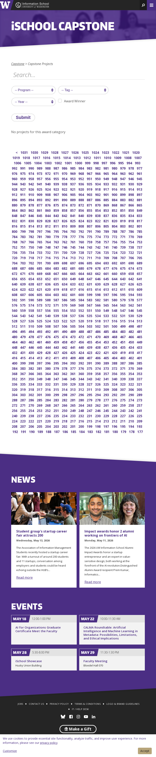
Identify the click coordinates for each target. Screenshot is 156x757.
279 (90, 399)
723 (123, 252)
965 (106, 173)
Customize (10, 751)
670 (31, 273)
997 (104, 162)
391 (90, 363)
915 (123, 189)
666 (65, 273)
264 (81, 405)
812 (48, 226)
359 (90, 373)
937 (73, 183)
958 (31, 178)
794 (65, 231)
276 (115, 399)
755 (123, 241)
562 (131, 305)
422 (98, 352)
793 (73, 231)
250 (65, 410)
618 (65, 289)
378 (65, 368)
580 (115, 299)
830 (31, 220)
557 (40, 310)
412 (48, 357)
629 (106, 284)
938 (65, 183)
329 (73, 384)
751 (23, 247)
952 (81, 178)
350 (31, 378)
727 (90, 252)
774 (98, 236)
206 (31, 426)
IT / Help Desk (80, 709)
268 (48, 405)
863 (23, 210)
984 (81, 168)
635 (56, 284)
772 (115, 236)
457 (73, 341)
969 (73, 173)
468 (115, 336)
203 (56, 426)
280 (81, 399)
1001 (68, 162)
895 (23, 199)
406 (98, 357)
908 (48, 194)
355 (123, 373)
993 (138, 162)
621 (40, 289)
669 (40, 273)
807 (90, 226)
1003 (48, 162)
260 (115, 405)
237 (40, 415)
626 (131, 284)
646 (98, 278)
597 (106, 294)
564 (115, 305)
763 (56, 241)
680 (81, 268)
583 (90, 299)
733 (40, 252)
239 (23, 415)
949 (106, 178)
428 (48, 352)
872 (81, 204)
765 (40, 241)
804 (115, 226)
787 (123, 231)
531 (123, 315)
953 (73, 178)
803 (123, 226)
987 (56, 168)
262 (98, 405)
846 (31, 215)
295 (90, 394)
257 (139, 405)
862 (31, 210)
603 (56, 294)
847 (23, 215)
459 (56, 341)
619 (56, 289)
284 (48, 399)
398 (31, 363)
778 (65, 236)
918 (98, 189)
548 (115, 310)
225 (139, 415)
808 (81, 226)
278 (98, 399)
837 (106, 215)
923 (56, 189)
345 (73, 378)
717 (40, 257)
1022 (116, 152)
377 (73, 368)
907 (56, 194)
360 (81, 373)
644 (115, 278)
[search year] (33, 101)
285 (40, 399)
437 (106, 347)
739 (123, 247)
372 (115, 368)
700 (48, 262)
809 (73, 226)
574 (31, 305)
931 (123, 183)
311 (90, 389)
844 (48, 215)
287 (23, 399)
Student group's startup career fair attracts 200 (41, 533)
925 (40, 189)
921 (73, 189)
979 (123, 168)
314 (65, 389)
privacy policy (48, 743)
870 (98, 204)
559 (23, 310)
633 (73, 284)
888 (81, 199)
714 (65, 257)
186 (65, 431)
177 (140, 431)
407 (90, 357)
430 (31, 352)
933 (106, 183)
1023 (106, 152)
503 (90, 326)
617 (73, 289)
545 (139, 310)
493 (40, 331)
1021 (126, 152)
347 (56, 378)
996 (113, 162)
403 (123, 357)
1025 (85, 152)
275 (123, 399)
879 (23, 204)
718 (31, 257)
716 (48, 257)
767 (23, 241)
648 (81, 278)
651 (56, 278)
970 (65, 173)
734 (31, 252)
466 (131, 336)
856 (81, 210)
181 (107, 431)
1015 (57, 157)
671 (23, 273)
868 (115, 204)
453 (106, 341)
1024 (95, 152)
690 (131, 262)
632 (81, 284)
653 (40, 278)
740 (115, 247)
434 (131, 347)
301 (40, 394)
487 (90, 331)
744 (81, 247)
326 (98, 384)
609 (139, 289)
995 (121, 162)
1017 (36, 157)
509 (40, 326)
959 (23, 178)
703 (23, 262)
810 (65, 226)
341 (106, 378)
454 (98, 341)
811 (56, 226)
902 (98, 194)
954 (65, 178)
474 (65, 336)
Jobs (20, 703)
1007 (138, 157)
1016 (47, 157)
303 (23, 394)
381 (40, 368)
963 (123, 173)
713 (73, 257)
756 (115, 241)
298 (65, 394)
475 (56, 336)
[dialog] (78, 745)
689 (139, 262)
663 (90, 273)
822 (98, 220)
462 (31, 341)
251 (56, 410)
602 (65, 294)
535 (90, 315)
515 (123, 320)
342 (98, 378)
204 (48, 426)
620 (48, 289)
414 (31, 357)
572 (48, 305)
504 (81, 326)
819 (123, 220)
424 (81, 352)
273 (139, 399)
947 (123, 178)
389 (106, 363)
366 (31, 373)
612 (115, 289)
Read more (24, 577)
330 (65, 384)
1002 (58, 162)
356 (115, 373)
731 (56, 252)
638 (31, 284)
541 (40, 315)
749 (40, 247)
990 (31, 168)
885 (106, 199)
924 (48, 189)
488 (81, 331)
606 (31, 294)
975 (23, 173)
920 (81, 189)
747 (56, 247)
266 (65, 405)
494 (31, 331)
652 (48, 278)
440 (81, 347)
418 (131, 352)
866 (131, 204)
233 (73, 415)
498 (131, 326)
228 (115, 415)
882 (131, 199)
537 (73, 315)
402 (131, 357)
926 (31, 189)
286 (31, 399)
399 (23, 363)
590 (31, 299)
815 (23, 226)
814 (31, 226)
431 (23, 352)
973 (40, 173)
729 (73, 252)
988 (48, 168)
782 (31, 236)
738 (131, 247)
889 (73, 199)
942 (31, 183)
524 (48, 320)
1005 (28, 162)
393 (73, 363)
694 (98, 262)
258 (131, 405)
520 (81, 320)
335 (23, 384)
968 (81, 173)
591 (23, 299)
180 (115, 431)
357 (106, 373)
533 (106, 315)
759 (90, 241)
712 (81, 257)
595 (123, 294)
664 (81, 273)
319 (23, 389)
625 (139, 284)
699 (56, 262)
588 (48, 299)
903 (90, 194)
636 (48, 284)
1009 (118, 157)
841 (73, 215)
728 (81, 252)
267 (56, 405)
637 (40, 284)
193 (139, 426)
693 (106, 262)
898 (131, 194)
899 (123, 194)
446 (31, 347)
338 (131, 378)
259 (123, 405)
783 (23, 236)
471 (90, 336)
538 (65, 315)
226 (131, 415)
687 (23, 268)
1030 (34, 152)
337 (139, 378)
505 (73, 326)
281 (73, 399)
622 (31, 289)
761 (73, 241)
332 (48, 384)
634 (65, 284)
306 (131, 389)
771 (123, 236)
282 (65, 399)
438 (98, 347)
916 (115, 189)
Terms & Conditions (88, 703)
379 (56, 368)
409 (73, 357)
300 (48, 394)
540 (48, 315)
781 (40, 236)
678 (98, 268)
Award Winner (72, 101)
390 (98, 363)
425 (73, 352)
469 (106, 336)
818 (131, 220)
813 (40, 226)
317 (40, 389)
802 (131, 226)
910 (31, 194)
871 (90, 204)
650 (65, 278)
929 (139, 183)
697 (73, 262)
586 (65, 299)
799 (23, 231)
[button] (143, 5)
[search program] (33, 90)
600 (81, 294)
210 (131, 420)
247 (90, 410)
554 (65, 310)
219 (56, 420)
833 (139, 215)
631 (90, 284)
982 (98, 168)
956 (48, 178)
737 (139, 247)
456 (81, 341)
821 (106, 220)
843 (56, 215)
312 (81, 389)
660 (115, 273)
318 (31, 389)
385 (139, 363)
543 (23, 315)
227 (123, 415)
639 (23, 284)
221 (40, 420)
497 (139, 326)
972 (48, 173)
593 (139, 294)
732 (48, 252)
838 (98, 215)
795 (56, 231)
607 (23, 294)
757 (106, 241)
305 (139, 389)
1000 (79, 162)
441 (73, 347)
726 (98, 252)
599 (90, 294)
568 (81, 305)
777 (73, 236)
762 (65, 241)
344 (81, 378)
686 (31, 268)
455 (90, 341)
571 (56, 305)
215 (90, 420)
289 (139, 394)
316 (48, 389)
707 (123, 257)
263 (90, 405)
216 (81, 420)
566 (98, 305)
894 (31, 199)
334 (31, 384)
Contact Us (36, 703)
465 (139, 336)
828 (48, 220)
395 (56, 363)
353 (139, 373)
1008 (128, 157)
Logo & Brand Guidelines (123, 703)
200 (81, 426)
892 (48, 199)
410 (65, 357)
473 (73, 336)
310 (98, 389)
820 (115, 220)
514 (131, 320)
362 (65, 373)
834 (131, 215)
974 (31, 173)
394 (65, 363)
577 (139, 299)
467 (123, 336)
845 (40, 215)
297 (73, 394)
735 (23, 252)
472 (81, 336)
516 (115, 320)
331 (56, 384)
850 (131, 210)
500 (115, 326)
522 (65, 320)
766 (31, 241)
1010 (108, 157)
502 (98, 326)
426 (65, 352)
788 (115, 231)
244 (115, 410)
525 (40, 320)
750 (31, 247)
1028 (55, 152)
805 (106, 226)
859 (56, 210)
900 (115, 194)
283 (56, 399)
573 (40, 305)
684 (48, 268)
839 (90, 215)
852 (115, 210)
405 (106, 357)
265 (73, 405)
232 (81, 415)
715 (56, 257)
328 (81, 384)
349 (40, 378)
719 (23, 257)
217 (73, 420)
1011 (97, 157)
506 (65, 326)
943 (23, 183)
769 (139, 236)
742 (98, 247)
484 (115, 331)
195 (123, 426)
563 (123, 305)
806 (98, 226)
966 (98, 173)
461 (40, 341)
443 (56, 347)
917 (106, 189)
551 (90, 310)
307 (123, 389)
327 (90, 384)
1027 (65, 152)
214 (98, 420)
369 (139, 368)
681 (73, 268)
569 (73, 305)
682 (65, 268)
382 (31, 368)
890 (65, 199)
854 (98, 210)
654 (31, 278)
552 (81, 310)
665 (73, 273)
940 (48, 183)
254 (31, 410)
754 (131, 241)
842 (65, 215)
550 (98, 310)
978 (131, 168)
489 (73, 331)
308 (115, 389)
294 (98, 394)
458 (65, 341)
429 (40, 352)
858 (65, 210)
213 (106, 420)
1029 (45, 152)
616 (81, 289)
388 (115, 363)
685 (40, 268)
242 (131, 410)
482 (131, 331)
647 (90, 278)
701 (40, 262)
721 (139, 252)
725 (106, 252)
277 (106, 399)
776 (81, 236)
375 (90, 368)
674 (131, 268)
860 (48, 210)
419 (123, 352)
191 (24, 431)
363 (56, 373)
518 (98, 320)
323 (123, 384)
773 (106, 236)
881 (139, 199)
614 (98, 289)
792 (81, 231)
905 (73, 194)
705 (139, 257)
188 (49, 431)
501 (106, 326)
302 (31, 394)
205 (40, 426)
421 (106, 352)
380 (48, 368)
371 (123, 368)
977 (139, 168)
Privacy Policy (59, 703)
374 (98, 368)
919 (90, 189)
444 (48, 347)
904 (81, 194)
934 (98, 183)
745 (73, 247)
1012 (87, 157)
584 (81, 299)
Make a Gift (78, 729)
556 (48, 310)
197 (106, 426)
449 (139, 341)
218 (65, 420)
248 (81, 410)
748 (48, 247)
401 (139, 357)
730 (65, 252)
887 (90, 199)
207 (23, 426)
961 (139, 173)
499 (123, 326)
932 (115, 183)
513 (139, 320)
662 (98, 273)
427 (56, 352)
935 (90, 183)
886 (98, 199)
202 (65, 426)
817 (139, 220)
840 (81, 215)
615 (90, 289)
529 (139, 315)
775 (90, 236)
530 (131, 315)
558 (31, 310)
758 (98, 241)
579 (123, 299)
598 (98, 294)
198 (98, 426)
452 (115, 341)
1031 (24, 152)
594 (131, 294)
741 (106, 247)
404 (115, 357)
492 (48, 331)
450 (131, 341)
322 (131, 384)
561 (139, 305)
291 (123, 394)
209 (139, 420)
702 (31, 262)
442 (65, 347)
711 (90, 257)
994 (129, 162)
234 (65, 415)
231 (90, 415)
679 (90, 268)
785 (139, 231)
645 (106, 278)
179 (123, 431)
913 (139, 189)
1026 (75, 152)
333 (40, 384)
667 (56, 273)
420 (115, 352)
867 (123, 204)
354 (131, 373)
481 (139, 331)
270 (31, 405)
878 (31, 204)
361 (73, 373)
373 (106, 368)
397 (40, 363)
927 (23, 189)
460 (48, 341)
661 (106, 273)
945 (139, 178)
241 (139, 410)
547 (123, 310)
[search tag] (83, 90)
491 (56, 331)
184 (82, 431)
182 (98, 431)
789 (106, 231)
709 (106, 257)
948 (115, 178)
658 (131, 273)
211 (123, 420)
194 (131, 426)
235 (56, 415)
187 (57, 431)
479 (23, 336)
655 (23, 278)
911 (23, 194)
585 (73, 299)
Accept (144, 751)
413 (40, 357)
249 (73, 410)
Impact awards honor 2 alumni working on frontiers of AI (109, 533)
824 (81, 220)
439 (90, 347)
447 (23, 347)
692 (115, 262)
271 (23, 405)
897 (139, 194)
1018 (26, 157)
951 (90, 178)
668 (48, 273)
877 (40, 204)
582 (98, 299)
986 (65, 168)
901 (106, 194)
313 (73, 389)
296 (81, 394)
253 (40, 410)
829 (40, 220)
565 (106, 305)
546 (131, 310)
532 (115, 315)
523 (56, 320)
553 (73, 310)
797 (40, 231)
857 (73, 210)
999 (88, 162)
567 (90, 305)
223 (23, 420)
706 (131, 257)
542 (31, 315)
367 (23, 373)
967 (90, 173)
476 (48, 336)
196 (115, 426)
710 (98, 257)
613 (106, 289)
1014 (67, 157)
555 (56, 310)
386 (131, 363)
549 (106, 310)
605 (40, 294)
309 (106, 389)
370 (131, 368)
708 (115, 257)
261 (106, 405)
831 (23, 220)
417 (139, 352)
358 (98, 373)
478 (31, 336)
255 (23, 410)
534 (98, 315)
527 (23, 320)
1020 (136, 152)
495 (23, 331)
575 (23, 305)
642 (131, 278)
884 (115, 199)
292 (115, 394)
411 (56, 357)
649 (73, 278)
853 (106, 210)
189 (40, 431)
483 (123, 331)
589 (40, 299)
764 (48, 241)
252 (48, 410)
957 (40, 178)
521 (73, 320)
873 (73, 204)
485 (106, 331)
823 (90, 220)
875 (56, 204)
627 (123, 284)
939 (56, 183)
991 (23, 168)
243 (123, 410)
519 (90, 320)
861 (40, 210)
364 (48, 373)
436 (115, 347)
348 (48, 378)
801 (139, 226)
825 (73, 220)
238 (31, 415)
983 (90, 168)
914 (131, 189)
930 (131, 183)
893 (40, 199)
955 (56, 178)
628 (115, 284)
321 (139, 384)
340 (115, 378)
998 (96, 162)
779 (56, 236)
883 (123, 199)
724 (115, 252)
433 (139, 347)
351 (23, 378)
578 (131, 299)
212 (115, 420)
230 (98, 415)
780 (48, 236)
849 (139, 210)
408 (81, 357)
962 (131, 173)
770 (131, 236)
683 (56, 268)
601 (73, 294)
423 (90, 352)
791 (90, 231)
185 (73, 431)
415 (23, 357)
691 (123, 262)
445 (40, 347)
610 (131, 289)
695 (90, 262)
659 (123, 273)
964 (115, 173)
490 (65, 331)
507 (56, 326)
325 (106, 384)
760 (81, 241)
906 (65, 194)
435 (123, 347)
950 (98, 178)
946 (131, 178)
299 (56, 394)
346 (65, 378)
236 (48, 415)
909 (40, 194)
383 (23, 368)
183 (90, 431)
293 (106, 394)
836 (115, 215)
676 (115, 268)
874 (65, 204)
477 (40, 336)
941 (40, 183)
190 (32, 431)
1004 (38, 162)
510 (31, 326)
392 (81, 363)
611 (123, 289)
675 (123, 268)
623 (23, 289)
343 (90, 378)
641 (139, 278)
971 (56, 173)
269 (40, 405)
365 (40, 373)
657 (139, 273)
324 (115, 384)
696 (81, 262)
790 (98, 231)
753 (139, 241)
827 (56, 220)
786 (131, 231)
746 (65, 247)
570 (65, 305)
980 (115, 168)
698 (65, 262)
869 (106, 204)
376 (81, 368)
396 (48, 363)
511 (23, 326)
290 (131, 394)
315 (56, 389)
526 (31, 320)
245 (106, 410)
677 (106, 268)
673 (139, 268)
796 (48, 231)
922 (65, 189)
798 (31, 231)
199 (90, 426)
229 (106, 415)
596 (115, 294)
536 (81, 315)
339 (123, 378)
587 (56, 299)
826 (65, 220)
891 (56, 199)
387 (123, 363)
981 (106, 168)
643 (123, 278)
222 (31, 420)
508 (48, 326)
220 (48, 420)
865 (139, 204)
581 (106, 299)
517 (106, 320)
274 (131, 399)
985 (73, 168)
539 (56, 315)
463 (23, 341)
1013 (77, 157)
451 (123, 341)
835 (123, 215)
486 (98, 331)
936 (81, 183)
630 (98, 284)
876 (48, 204)
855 (90, 210)
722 (131, 252)
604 (48, 294)
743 (90, 247)
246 (98, 410)
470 (98, 336)
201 (73, 426)
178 (132, 431)
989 (40, 168)
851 (123, 210)
